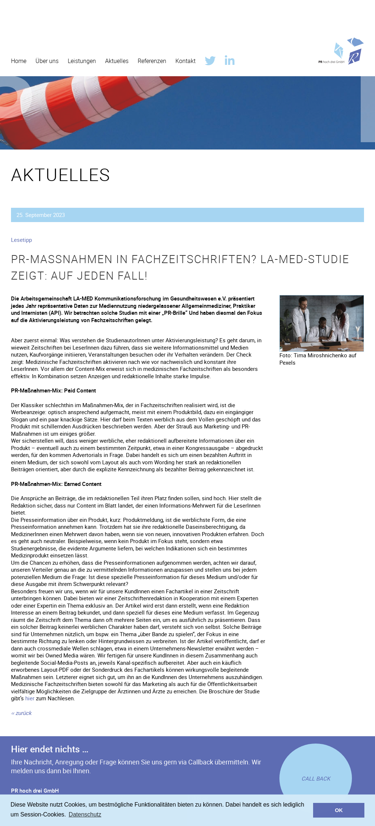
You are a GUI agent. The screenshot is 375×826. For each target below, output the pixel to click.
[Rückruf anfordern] (315, 778)
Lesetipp (21, 239)
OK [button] (339, 810)
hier (29, 698)
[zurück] (21, 712)
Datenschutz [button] (85, 814)
